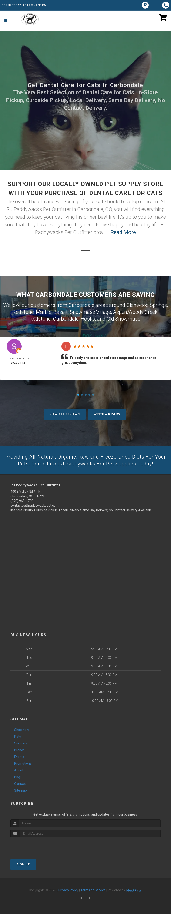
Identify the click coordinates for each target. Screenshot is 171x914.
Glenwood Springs (146, 305)
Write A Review (107, 413)
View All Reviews (65, 413)
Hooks (88, 318)
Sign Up (23, 864)
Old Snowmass (123, 318)
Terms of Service (93, 889)
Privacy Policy (68, 889)
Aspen (120, 312)
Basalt (61, 312)
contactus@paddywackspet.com (34, 505)
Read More (123, 232)
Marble (43, 312)
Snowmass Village (90, 312)
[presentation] (35, 845)
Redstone (23, 312)
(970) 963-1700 (21, 500)
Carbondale (66, 318)
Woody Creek (143, 312)
